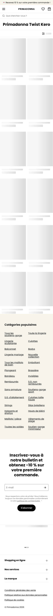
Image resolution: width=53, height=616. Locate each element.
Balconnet (10, 349)
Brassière (33, 370)
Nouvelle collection (33, 355)
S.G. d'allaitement (14, 397)
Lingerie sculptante (11, 342)
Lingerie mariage (14, 354)
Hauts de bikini (36, 411)
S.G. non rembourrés (35, 383)
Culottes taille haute (36, 398)
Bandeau (10, 376)
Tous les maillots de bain (14, 363)
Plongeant (10, 370)
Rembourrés (11, 381)
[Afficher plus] (41, 500)
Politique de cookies (14, 600)
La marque (26, 579)
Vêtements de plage (36, 420)
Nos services (26, 569)
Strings (8, 405)
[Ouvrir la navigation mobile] (4, 9)
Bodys (31, 349)
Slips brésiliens (36, 405)
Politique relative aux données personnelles (26, 595)
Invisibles (33, 376)
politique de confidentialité (28, 501)
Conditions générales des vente (20, 590)
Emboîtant (34, 362)
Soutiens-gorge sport (37, 390)
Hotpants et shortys (11, 412)
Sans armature (13, 389)
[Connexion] (43, 9)
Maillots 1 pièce (13, 418)
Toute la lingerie (37, 333)
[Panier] (49, 9)
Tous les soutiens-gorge (13, 334)
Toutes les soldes (14, 426)
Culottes (33, 341)
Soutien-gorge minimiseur (36, 428)
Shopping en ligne (26, 560)
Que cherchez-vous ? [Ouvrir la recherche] (14, 15)
